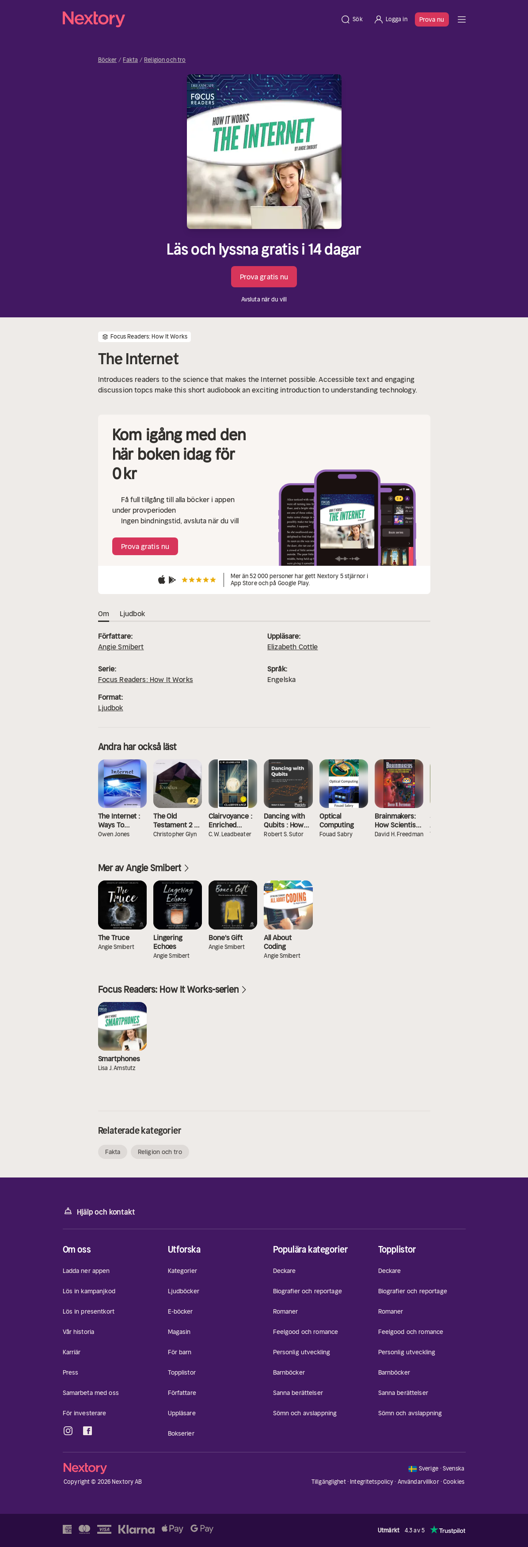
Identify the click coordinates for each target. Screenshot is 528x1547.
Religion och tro (165, 60)
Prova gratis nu (264, 276)
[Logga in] (390, 19)
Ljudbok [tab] (132, 614)
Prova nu (431, 19)
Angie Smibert (121, 646)
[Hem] (199, 19)
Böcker (107, 60)
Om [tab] (103, 614)
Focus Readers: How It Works (145, 679)
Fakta (130, 60)
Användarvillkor (418, 1482)
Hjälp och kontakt (99, 1211)
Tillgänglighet (328, 1482)
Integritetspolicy (371, 1482)
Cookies (453, 1482)
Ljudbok (110, 707)
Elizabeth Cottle (292, 646)
